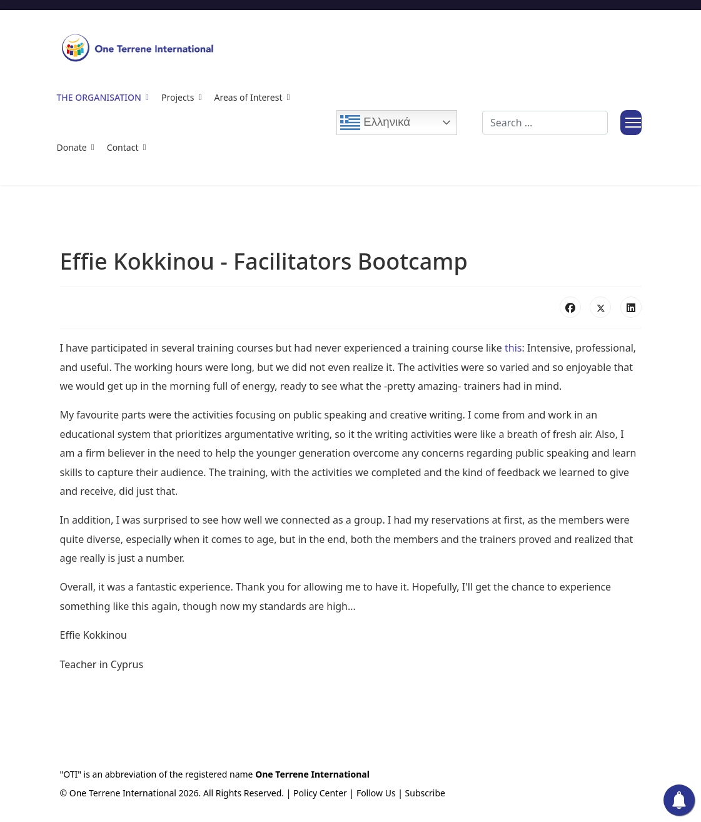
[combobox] (545, 122)
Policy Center (320, 793)
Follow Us (376, 793)
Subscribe (425, 793)
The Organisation (99, 97)
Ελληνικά (375, 123)
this (513, 348)
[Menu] (631, 122)
